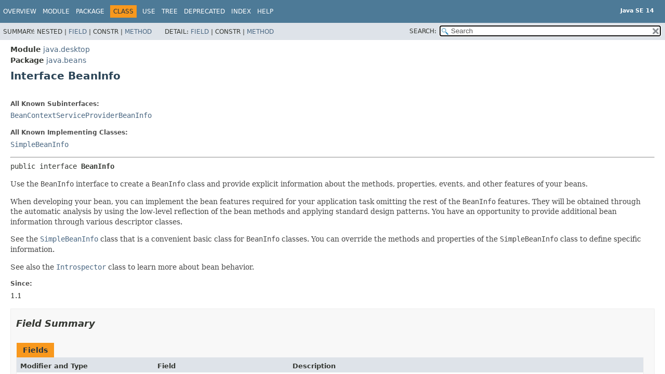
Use (148, 11)
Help (265, 11)
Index (241, 11)
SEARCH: (422, 31)
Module (56, 11)
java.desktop (66, 49)
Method (138, 31)
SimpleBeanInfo (39, 144)
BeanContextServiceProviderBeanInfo (81, 115)
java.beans (66, 60)
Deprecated (204, 11)
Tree (170, 11)
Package (90, 11)
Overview (19, 11)
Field (78, 31)
